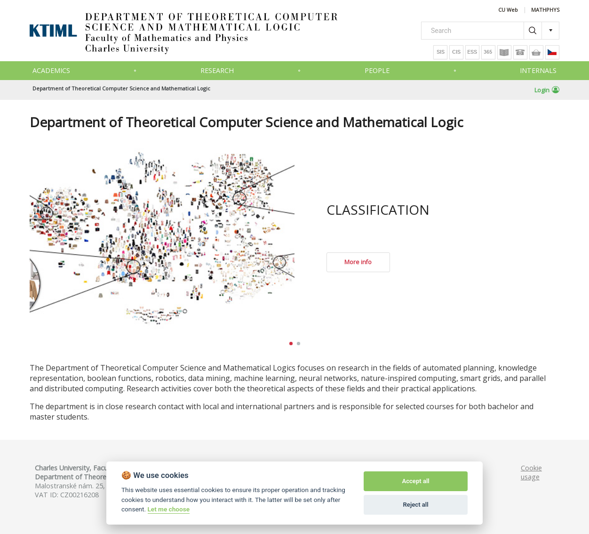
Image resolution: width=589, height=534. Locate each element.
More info (358, 262)
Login (546, 90)
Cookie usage (531, 472)
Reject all (416, 504)
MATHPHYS (545, 10)
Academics (51, 70)
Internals (538, 70)
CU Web (508, 10)
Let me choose (169, 509)
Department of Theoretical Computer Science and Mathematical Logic (121, 88)
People (377, 70)
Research (217, 70)
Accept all (415, 481)
